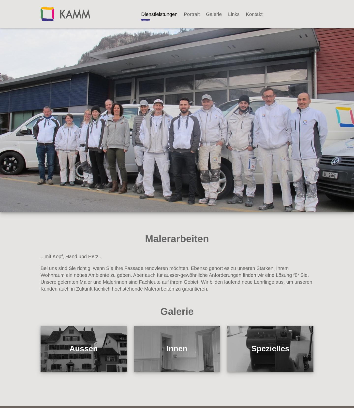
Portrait (192, 14)
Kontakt (254, 14)
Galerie (214, 14)
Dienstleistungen (159, 14)
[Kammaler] (65, 13)
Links (234, 14)
